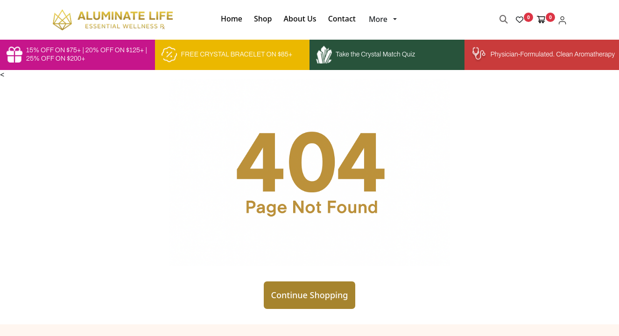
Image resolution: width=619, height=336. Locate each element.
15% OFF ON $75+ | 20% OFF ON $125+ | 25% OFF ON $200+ (77, 55)
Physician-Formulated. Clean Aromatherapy (542, 55)
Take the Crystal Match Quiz (365, 54)
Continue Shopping (309, 295)
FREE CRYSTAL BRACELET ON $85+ (227, 55)
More (378, 19)
